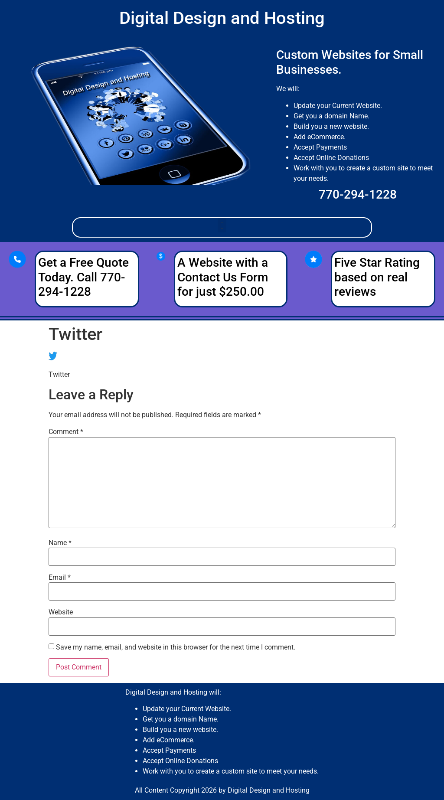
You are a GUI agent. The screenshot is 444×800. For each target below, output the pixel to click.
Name (60, 542)
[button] (222, 225)
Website (61, 612)
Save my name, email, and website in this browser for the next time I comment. (175, 647)
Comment (66, 431)
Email (60, 577)
